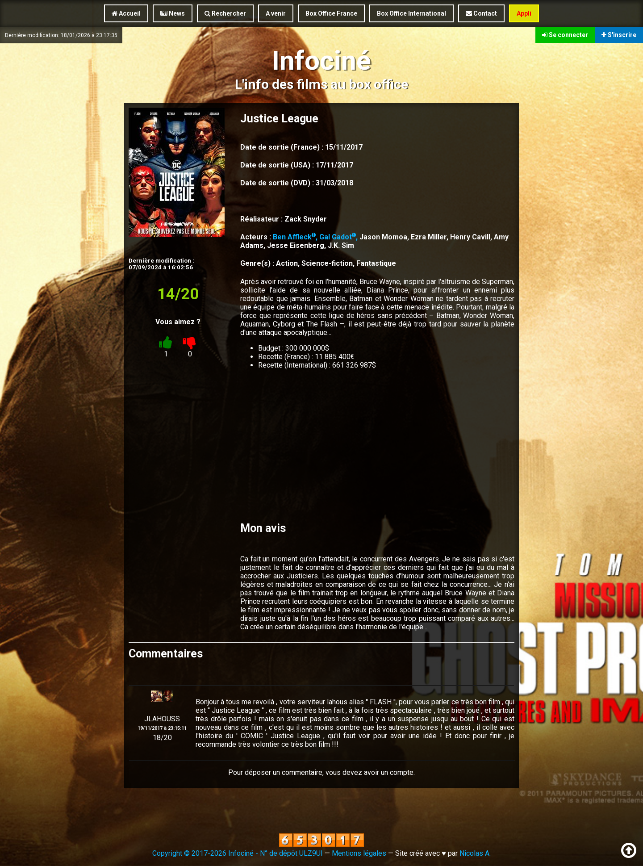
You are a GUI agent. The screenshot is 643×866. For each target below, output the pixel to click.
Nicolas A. (475, 853)
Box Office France (331, 13)
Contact (481, 13)
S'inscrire (618, 34)
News (172, 13)
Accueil (126, 13)
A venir (276, 13)
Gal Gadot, (339, 237)
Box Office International (411, 13)
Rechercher (225, 13)
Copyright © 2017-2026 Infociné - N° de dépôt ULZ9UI (237, 853)
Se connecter (565, 34)
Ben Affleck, (296, 237)
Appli (524, 13)
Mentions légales (359, 853)
